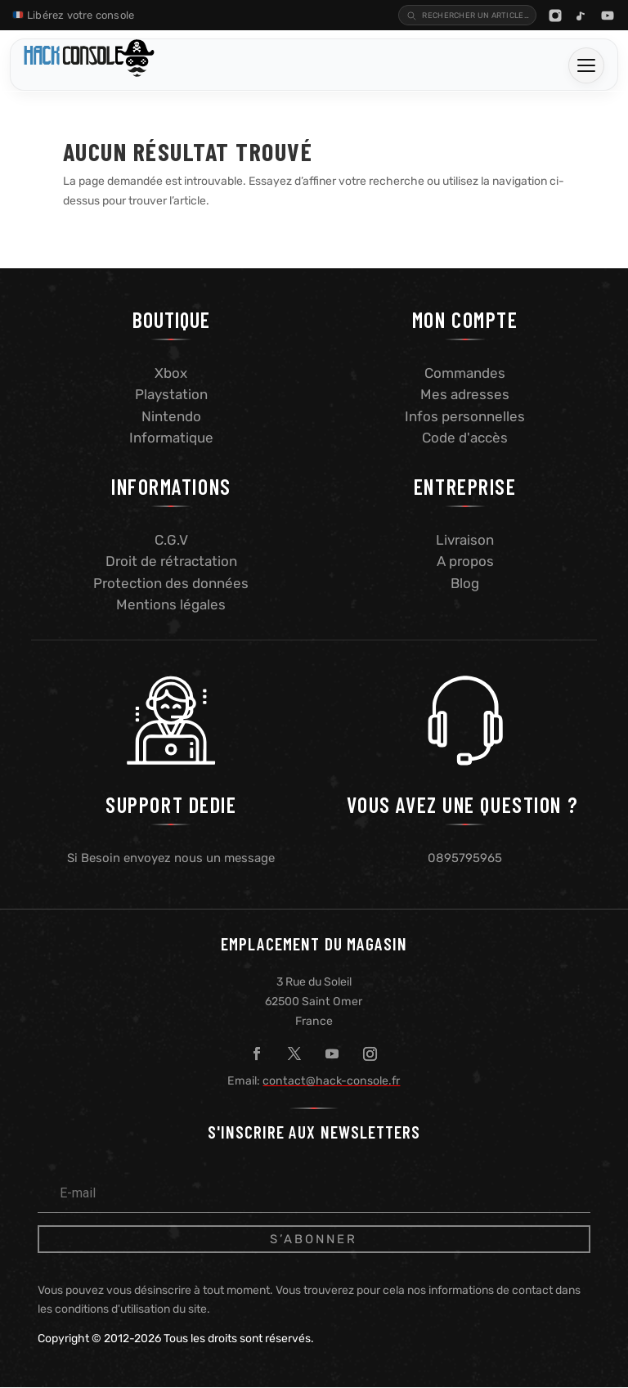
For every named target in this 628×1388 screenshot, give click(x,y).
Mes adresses (464, 393)
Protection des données (171, 582)
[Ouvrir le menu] (586, 65)
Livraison (465, 539)
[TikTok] (581, 14)
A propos (465, 560)
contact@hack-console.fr (331, 1080)
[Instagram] (555, 14)
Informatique (171, 437)
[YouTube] (607, 14)
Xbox (171, 372)
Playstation (171, 393)
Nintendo (171, 415)
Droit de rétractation (171, 560)
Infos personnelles (465, 415)
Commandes (464, 372)
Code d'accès (465, 437)
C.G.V (171, 539)
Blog (465, 582)
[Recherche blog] (450, 15)
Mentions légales (171, 603)
